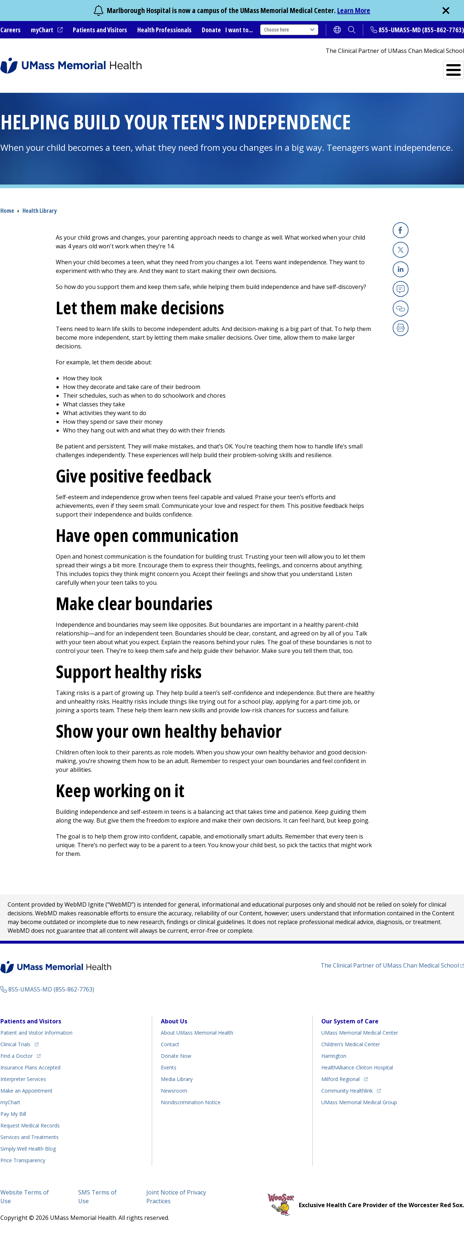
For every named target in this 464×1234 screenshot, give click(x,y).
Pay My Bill (13, 1113)
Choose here (289, 29)
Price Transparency (22, 1160)
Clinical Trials (15, 1044)
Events (168, 1067)
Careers (10, 29)
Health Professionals (164, 29)
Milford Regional (340, 1079)
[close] (446, 10)
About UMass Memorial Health (197, 1032)
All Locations (267, 67)
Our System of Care (350, 1021)
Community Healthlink (347, 1090)
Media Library (177, 1079)
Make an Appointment (26, 1090)
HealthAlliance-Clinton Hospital (357, 1067)
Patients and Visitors (100, 29)
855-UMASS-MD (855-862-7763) (421, 29)
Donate (211, 29)
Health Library (39, 211)
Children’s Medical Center (350, 1044)
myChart (42, 29)
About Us (174, 1021)
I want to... (239, 29)
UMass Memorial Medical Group (359, 1102)
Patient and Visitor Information (36, 1032)
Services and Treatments (414, 67)
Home (7, 211)
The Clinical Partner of (390, 965)
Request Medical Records (30, 1125)
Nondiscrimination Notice (191, 1102)
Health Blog (28, 1148)
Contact (170, 1044)
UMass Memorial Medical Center (359, 1032)
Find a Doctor (329, 67)
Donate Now (176, 1055)
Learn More (353, 10)
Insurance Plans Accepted (30, 1067)
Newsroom (174, 1090)
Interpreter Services (23, 1079)
